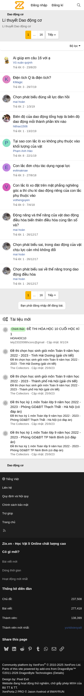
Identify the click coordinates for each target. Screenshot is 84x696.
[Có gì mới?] (69, 5)
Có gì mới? (10, 552)
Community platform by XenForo (41, 664)
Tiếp (50, 34)
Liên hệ (7, 487)
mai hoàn (19, 101)
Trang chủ (8, 522)
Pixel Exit (23, 679)
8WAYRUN (57, 691)
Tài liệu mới (20, 319)
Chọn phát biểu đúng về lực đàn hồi (41, 97)
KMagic (18, 82)
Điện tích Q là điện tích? (32, 78)
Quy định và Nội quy (15, 496)
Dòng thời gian (11, 570)
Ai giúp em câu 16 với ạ (31, 58)
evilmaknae (20, 170)
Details (58, 673)
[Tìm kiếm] (78, 5)
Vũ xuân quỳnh (22, 62)
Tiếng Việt (10, 479)
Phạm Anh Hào (22, 151)
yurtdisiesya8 (73, 627)
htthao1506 (20, 126)
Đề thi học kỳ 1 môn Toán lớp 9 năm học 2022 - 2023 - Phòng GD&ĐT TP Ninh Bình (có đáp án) (45, 437)
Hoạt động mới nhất (15, 579)
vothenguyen (21, 200)
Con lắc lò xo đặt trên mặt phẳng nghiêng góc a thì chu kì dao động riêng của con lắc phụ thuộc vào (47, 190)
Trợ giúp (7, 513)
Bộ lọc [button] (74, 46)
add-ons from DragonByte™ (58, 669)
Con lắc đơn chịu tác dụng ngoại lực (41, 166)
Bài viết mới (9, 561)
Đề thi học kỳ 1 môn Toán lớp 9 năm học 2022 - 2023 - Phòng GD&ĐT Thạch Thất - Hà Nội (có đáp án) (45, 406)
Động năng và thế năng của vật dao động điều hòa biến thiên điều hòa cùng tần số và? (46, 220)
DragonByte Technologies (35, 673)
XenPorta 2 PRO (13, 691)
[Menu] (6, 5)
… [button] (34, 34)
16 (41, 34)
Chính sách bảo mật (15, 504)
